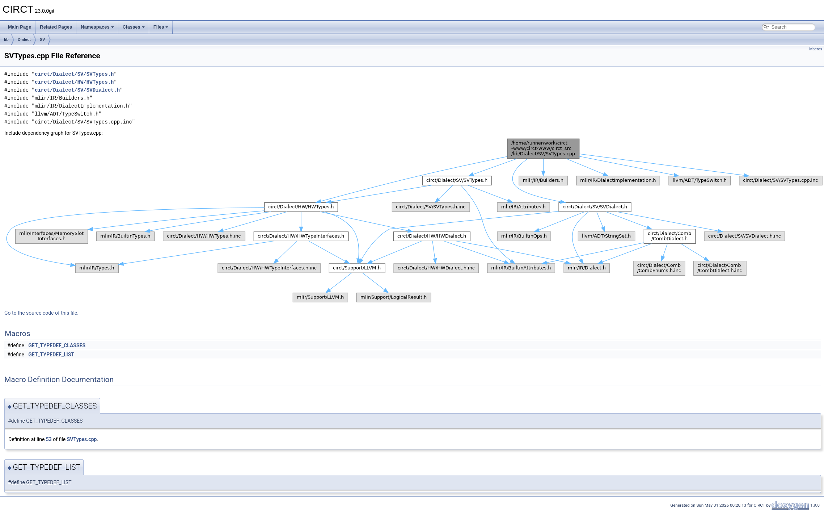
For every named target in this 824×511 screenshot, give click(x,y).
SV (42, 39)
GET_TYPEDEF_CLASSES (56, 345)
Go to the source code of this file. (41, 313)
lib (6, 39)
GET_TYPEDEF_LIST (51, 354)
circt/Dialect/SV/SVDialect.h (77, 90)
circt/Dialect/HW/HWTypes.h (74, 82)
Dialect (24, 39)
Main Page (19, 27)
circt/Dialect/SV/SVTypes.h (74, 74)
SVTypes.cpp (82, 439)
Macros (815, 49)
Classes (134, 27)
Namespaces (97, 27)
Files (161, 27)
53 (49, 439)
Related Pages (56, 27)
